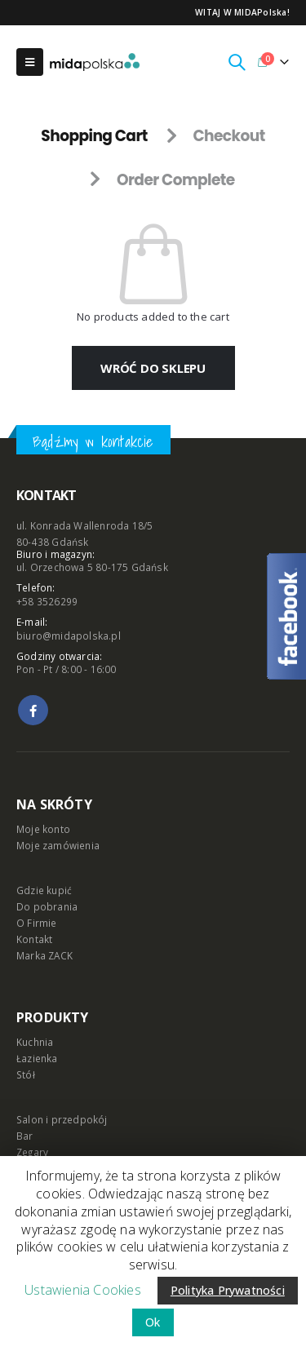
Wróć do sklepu (153, 368)
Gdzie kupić (44, 890)
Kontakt (34, 939)
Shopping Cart (94, 136)
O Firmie (36, 922)
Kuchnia (34, 1041)
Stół (25, 1074)
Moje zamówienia (58, 845)
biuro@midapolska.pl (68, 635)
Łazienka (37, 1058)
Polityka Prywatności (228, 1290)
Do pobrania (47, 906)
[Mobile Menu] (29, 62)
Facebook (33, 710)
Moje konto (43, 828)
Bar (24, 1135)
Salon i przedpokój (62, 1119)
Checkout (228, 136)
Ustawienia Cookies (82, 1290)
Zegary (32, 1151)
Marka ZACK (44, 955)
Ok (152, 1322)
